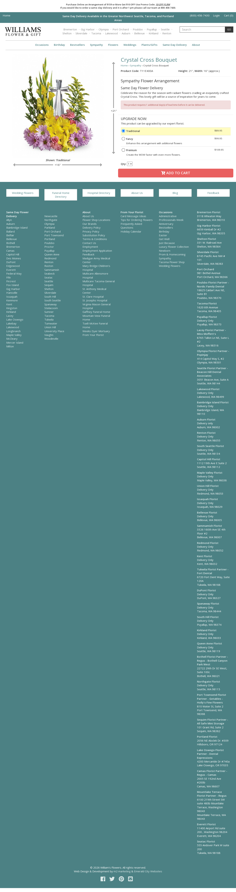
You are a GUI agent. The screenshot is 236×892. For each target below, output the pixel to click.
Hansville (11, 292)
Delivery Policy (91, 227)
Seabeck (49, 273)
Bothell (10, 243)
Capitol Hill (12, 254)
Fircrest (11, 281)
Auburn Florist (206, 419)
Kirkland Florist (206, 630)
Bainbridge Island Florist (213, 402)
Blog (175, 193)
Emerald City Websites (148, 871)
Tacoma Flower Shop (172, 262)
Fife (8, 277)
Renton (166, 33)
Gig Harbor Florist (208, 225)
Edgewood (13, 266)
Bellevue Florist (207, 512)
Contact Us (89, 243)
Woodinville (51, 338)
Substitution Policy (93, 235)
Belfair (10, 235)
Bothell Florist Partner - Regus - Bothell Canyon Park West (212, 660)
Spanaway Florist (208, 603)
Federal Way (14, 273)
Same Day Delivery (175, 45)
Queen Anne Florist (209, 643)
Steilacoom (51, 308)
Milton (10, 346)
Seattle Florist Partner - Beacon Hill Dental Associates (212, 372)
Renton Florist (206, 432)
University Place (54, 331)
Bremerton (70, 29)
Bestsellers (77, 45)
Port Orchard (121, 29)
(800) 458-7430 (200, 15)
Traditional (133, 131)
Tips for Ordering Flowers (137, 220)
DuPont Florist (206, 590)
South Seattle (52, 300)
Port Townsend (54, 235)
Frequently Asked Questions (131, 225)
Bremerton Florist (208, 212)
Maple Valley (14, 335)
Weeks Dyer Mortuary (96, 331)
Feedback (213, 193)
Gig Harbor (88, 29)
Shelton (67, 33)
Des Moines (13, 258)
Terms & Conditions (94, 239)
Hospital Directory (98, 193)
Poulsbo (138, 29)
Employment (90, 246)
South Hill (50, 296)
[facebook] (104, 879)
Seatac (48, 277)
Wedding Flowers (22, 193)
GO (229, 29)
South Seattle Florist (210, 446)
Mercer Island (14, 342)
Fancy (129, 139)
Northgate (50, 220)
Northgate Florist (208, 681)
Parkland (49, 227)
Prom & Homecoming (172, 254)
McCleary (12, 338)
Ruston (48, 266)
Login (216, 15)
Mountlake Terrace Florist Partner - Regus (212, 793)
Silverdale (81, 33)
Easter (163, 235)
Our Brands (89, 224)
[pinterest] (122, 879)
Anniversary (166, 224)
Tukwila (48, 319)
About (196, 45)
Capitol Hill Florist (208, 459)
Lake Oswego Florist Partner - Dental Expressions (210, 753)
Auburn (126, 33)
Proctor (49, 246)
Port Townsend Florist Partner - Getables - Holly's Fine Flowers (211, 698)
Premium (131, 150)
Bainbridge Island (17, 227)
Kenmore (12, 300)
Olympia (104, 29)
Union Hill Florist (208, 486)
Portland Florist (207, 736)
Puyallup (152, 29)
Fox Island (12, 285)
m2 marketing (122, 871)
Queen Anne (51, 254)
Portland (49, 239)
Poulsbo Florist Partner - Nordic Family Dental (213, 284)
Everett (11, 270)
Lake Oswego (14, 319)
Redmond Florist (207, 543)
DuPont (11, 262)
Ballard (10, 231)
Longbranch (13, 331)
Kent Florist (204, 556)
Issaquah (11, 296)
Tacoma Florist (207, 303)
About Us (137, 193)
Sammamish (51, 270)
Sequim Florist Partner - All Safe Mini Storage (212, 721)
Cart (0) (228, 15)
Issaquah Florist (207, 499)
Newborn (164, 250)
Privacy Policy (90, 231)
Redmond (50, 258)
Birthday (59, 45)
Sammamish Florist (209, 525)
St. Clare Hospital (93, 296)
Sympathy (96, 45)
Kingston (11, 308)
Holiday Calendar (131, 231)
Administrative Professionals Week (171, 218)
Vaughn (48, 335)
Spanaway (50, 304)
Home (6, 15)
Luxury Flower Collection (174, 246)
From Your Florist (93, 335)
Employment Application (97, 250)
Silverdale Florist (208, 252)
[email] (130, 879)
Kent (9, 304)
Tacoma (96, 33)
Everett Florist (206, 824)
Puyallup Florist (207, 317)
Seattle (165, 29)
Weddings (129, 45)
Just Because (167, 243)
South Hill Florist (208, 617)
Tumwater (50, 323)
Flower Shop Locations (96, 220)
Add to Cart (175, 172)
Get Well (164, 239)
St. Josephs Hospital (94, 300)
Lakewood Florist (208, 389)
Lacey (9, 315)
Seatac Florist (206, 841)
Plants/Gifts (149, 45)
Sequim (48, 285)
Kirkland (153, 33)
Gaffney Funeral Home (96, 312)
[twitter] (112, 879)
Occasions (42, 45)
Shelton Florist (206, 239)
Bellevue (139, 33)
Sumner (49, 312)
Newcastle (50, 216)
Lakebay (11, 323)
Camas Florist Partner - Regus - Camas (212, 772)
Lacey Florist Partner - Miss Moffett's (211, 332)
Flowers (113, 45)
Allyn (9, 220)
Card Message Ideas (133, 216)
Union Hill (50, 327)
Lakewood (111, 33)
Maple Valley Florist (209, 472)
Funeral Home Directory (60, 194)
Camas (10, 250)
